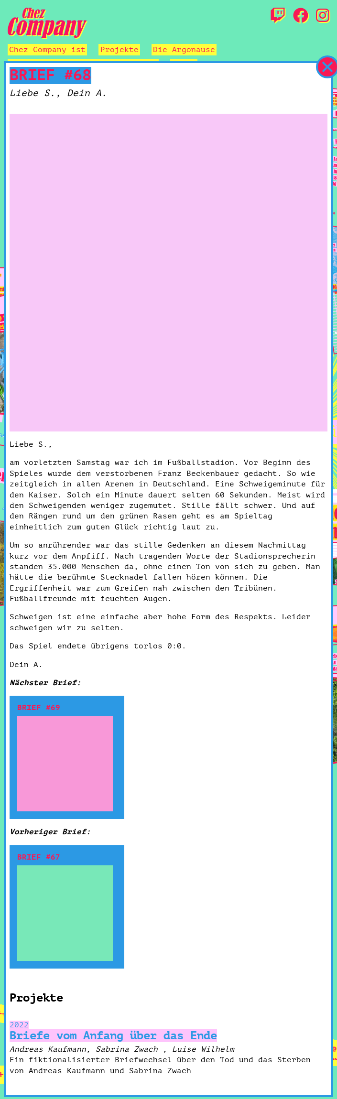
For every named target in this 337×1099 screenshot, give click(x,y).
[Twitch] (277, 16)
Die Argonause (184, 49)
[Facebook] (300, 16)
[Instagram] (322, 16)
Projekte (119, 49)
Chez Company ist (47, 49)
